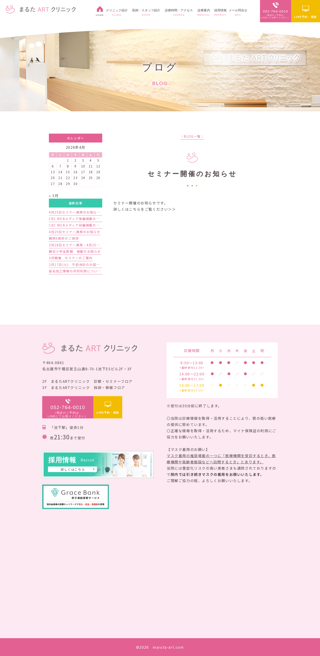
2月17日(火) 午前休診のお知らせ (76, 264)
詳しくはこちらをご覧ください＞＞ (144, 209)
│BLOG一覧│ (192, 136)
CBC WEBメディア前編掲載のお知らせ (79, 225)
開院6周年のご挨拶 (64, 238)
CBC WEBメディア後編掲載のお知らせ (79, 218)
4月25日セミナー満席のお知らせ (74, 232)
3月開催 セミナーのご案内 (71, 258)
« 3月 (53, 195)
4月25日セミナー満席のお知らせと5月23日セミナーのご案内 (97, 212)
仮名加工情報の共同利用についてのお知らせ (83, 271)
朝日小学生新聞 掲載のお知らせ (75, 251)
